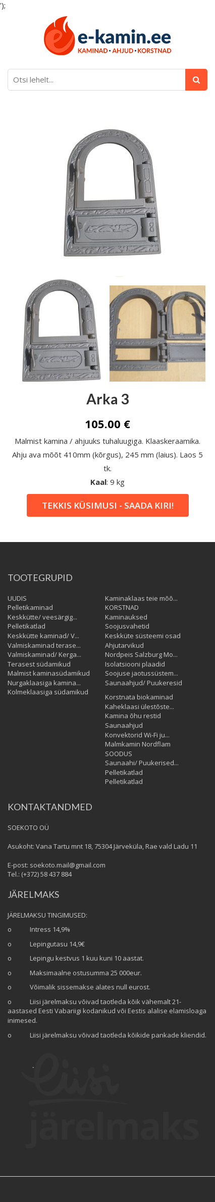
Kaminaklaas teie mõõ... (141, 598)
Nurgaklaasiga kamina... (44, 682)
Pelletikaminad (30, 607)
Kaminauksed (126, 616)
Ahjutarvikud (124, 645)
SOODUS (118, 753)
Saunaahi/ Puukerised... (142, 762)
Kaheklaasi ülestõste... (139, 706)
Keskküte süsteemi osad (143, 635)
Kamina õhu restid (133, 715)
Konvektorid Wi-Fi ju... (137, 734)
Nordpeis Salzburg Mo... (141, 654)
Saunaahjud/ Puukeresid (143, 682)
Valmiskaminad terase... (44, 645)
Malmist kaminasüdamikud (49, 673)
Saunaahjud (124, 725)
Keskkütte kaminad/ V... (43, 635)
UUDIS (17, 598)
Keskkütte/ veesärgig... (42, 616)
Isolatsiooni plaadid (135, 664)
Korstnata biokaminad (139, 696)
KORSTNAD (122, 607)
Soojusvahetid (127, 626)
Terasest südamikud (39, 664)
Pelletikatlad (26, 626)
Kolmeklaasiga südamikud (48, 691)
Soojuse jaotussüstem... (141, 673)
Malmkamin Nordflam (138, 744)
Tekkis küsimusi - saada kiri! (108, 505)
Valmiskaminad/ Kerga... (44, 654)
